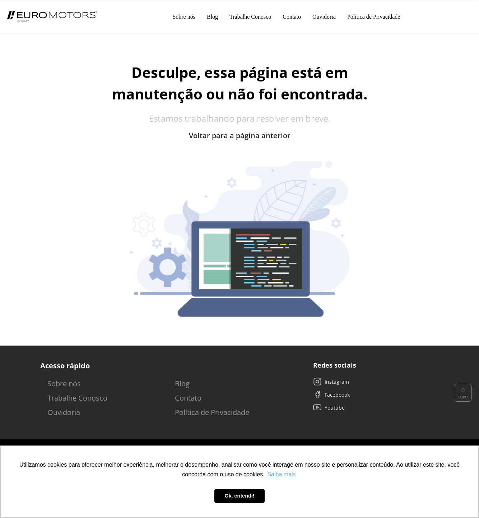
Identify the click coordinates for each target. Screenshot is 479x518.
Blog (182, 383)
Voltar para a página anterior (239, 135)
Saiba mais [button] (281, 474)
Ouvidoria (63, 412)
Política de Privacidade (212, 412)
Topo (463, 393)
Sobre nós (64, 383)
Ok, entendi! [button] (239, 496)
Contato (188, 398)
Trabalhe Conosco (77, 398)
